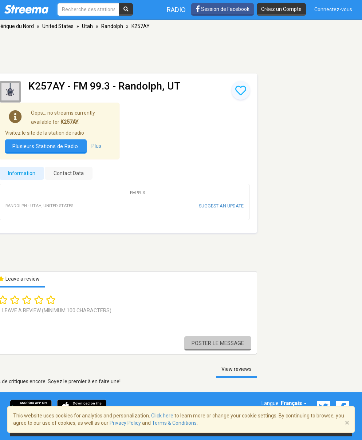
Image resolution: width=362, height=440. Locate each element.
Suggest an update (221, 206)
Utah (87, 26)
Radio (176, 9)
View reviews (236, 369)
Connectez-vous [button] (333, 9)
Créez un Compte (281, 9)
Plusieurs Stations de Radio (45, 146)
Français (294, 403)
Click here (162, 416)
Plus (96, 146)
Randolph (112, 26)
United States (58, 26)
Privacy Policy (125, 423)
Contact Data (69, 173)
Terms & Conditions (174, 423)
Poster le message (218, 343)
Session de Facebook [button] (222, 9)
